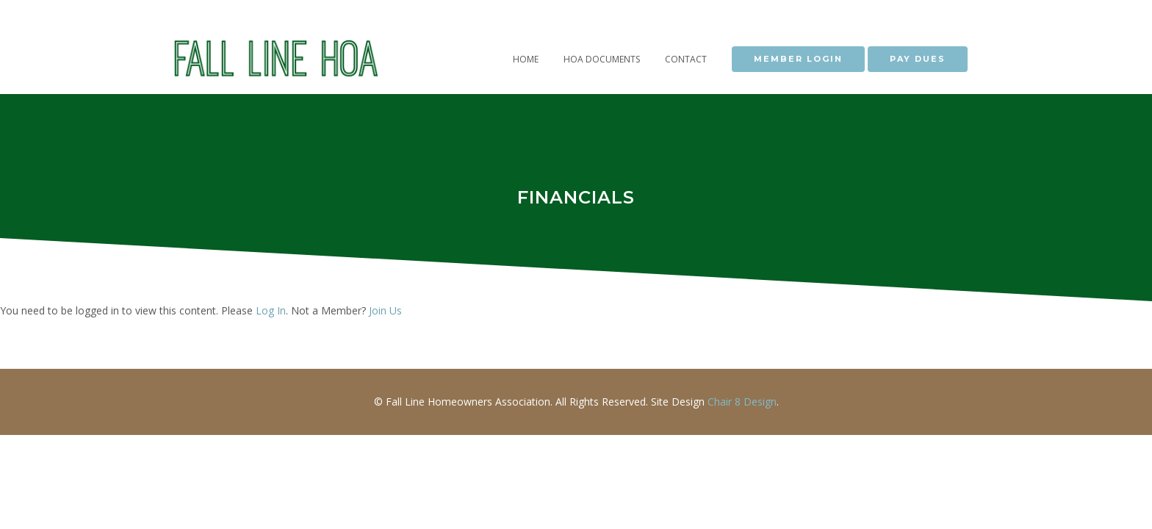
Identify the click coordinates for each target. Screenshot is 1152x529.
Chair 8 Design (742, 402)
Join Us (385, 310)
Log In (271, 310)
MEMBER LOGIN (798, 59)
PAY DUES (918, 59)
